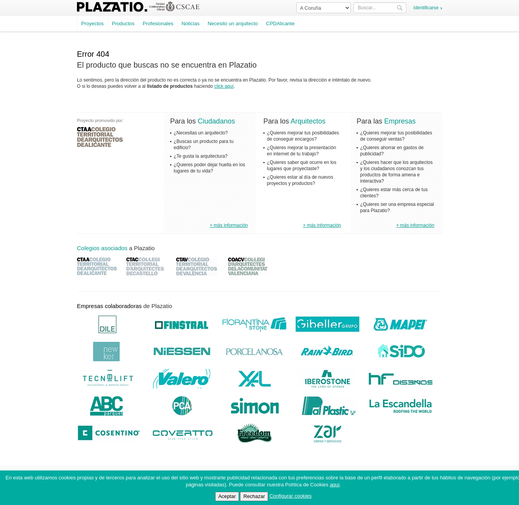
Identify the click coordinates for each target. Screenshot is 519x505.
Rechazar (254, 496)
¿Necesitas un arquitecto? (201, 133)
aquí (335, 485)
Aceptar (227, 496)
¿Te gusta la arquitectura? (201, 156)
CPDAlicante (280, 23)
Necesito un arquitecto (232, 23)
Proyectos (92, 23)
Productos (123, 23)
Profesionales (158, 23)
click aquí (224, 86)
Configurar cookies (291, 496)
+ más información (229, 225)
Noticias (190, 23)
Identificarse (426, 7)
